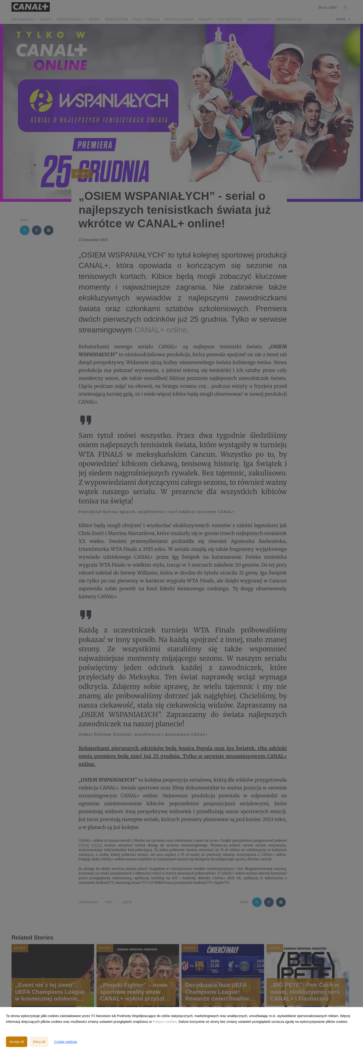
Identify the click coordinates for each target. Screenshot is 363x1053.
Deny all (39, 1042)
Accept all (16, 1042)
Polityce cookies (164, 1022)
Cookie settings (65, 1042)
